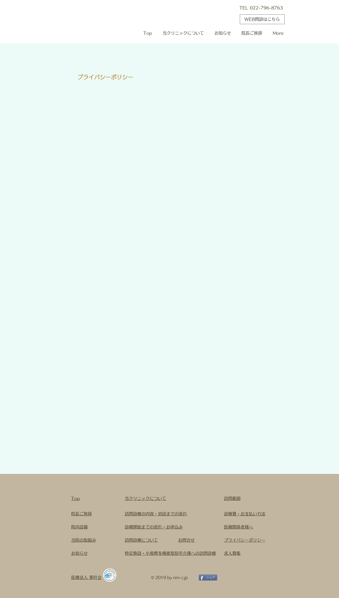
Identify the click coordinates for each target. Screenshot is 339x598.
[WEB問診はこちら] (262, 19)
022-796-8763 (266, 8)
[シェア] (208, 577)
